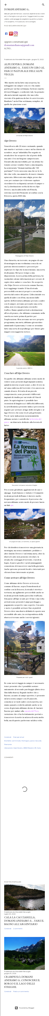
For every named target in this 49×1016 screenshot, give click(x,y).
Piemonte (8, 744)
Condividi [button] (7, 737)
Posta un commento (21, 991)
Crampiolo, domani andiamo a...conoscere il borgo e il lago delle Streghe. (22, 982)
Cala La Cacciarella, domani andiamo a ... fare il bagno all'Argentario (24, 921)
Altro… (8, 48)
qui (11, 505)
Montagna (25, 741)
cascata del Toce (31, 711)
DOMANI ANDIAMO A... (17, 9)
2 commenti (17, 929)
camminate (16, 741)
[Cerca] (43, 4)
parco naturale (35, 741)
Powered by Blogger (24, 1007)
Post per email (18, 737)
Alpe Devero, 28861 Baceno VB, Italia (27, 748)
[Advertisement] (24, 849)
